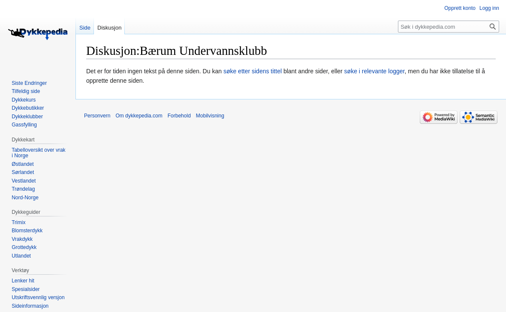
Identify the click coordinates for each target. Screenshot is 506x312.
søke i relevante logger (374, 71)
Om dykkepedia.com (138, 116)
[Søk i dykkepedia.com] (448, 27)
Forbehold (179, 116)
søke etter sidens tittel (252, 71)
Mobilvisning (210, 116)
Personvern (97, 116)
